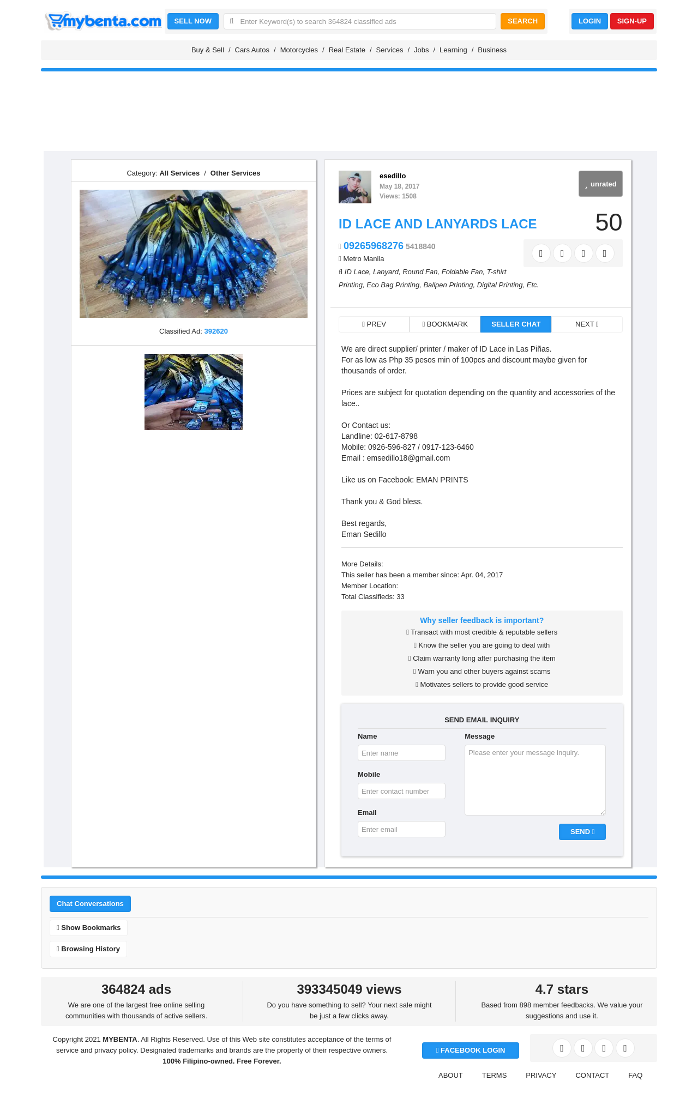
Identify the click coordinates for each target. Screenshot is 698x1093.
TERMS (494, 1075)
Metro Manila (363, 259)
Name (367, 736)
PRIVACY (541, 1075)
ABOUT (450, 1075)
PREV (374, 324)
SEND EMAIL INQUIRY (481, 720)
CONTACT (592, 1075)
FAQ (635, 1075)
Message (480, 736)
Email (367, 812)
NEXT (587, 324)
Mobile (369, 774)
